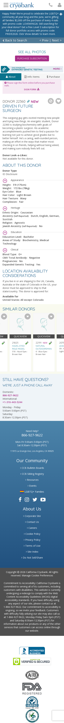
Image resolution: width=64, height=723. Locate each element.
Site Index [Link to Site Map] (32, 551)
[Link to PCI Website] (32, 715)
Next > (56, 40)
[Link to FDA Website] (32, 688)
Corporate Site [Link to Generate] (32, 516)
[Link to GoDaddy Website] (32, 661)
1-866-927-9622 (12, 606)
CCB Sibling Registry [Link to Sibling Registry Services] (32, 473)
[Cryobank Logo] (22, 4)
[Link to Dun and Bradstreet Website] (32, 701)
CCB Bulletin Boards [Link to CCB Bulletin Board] (32, 467)
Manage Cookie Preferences (37, 575)
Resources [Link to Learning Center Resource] (32, 479)
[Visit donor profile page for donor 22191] (44, 342)
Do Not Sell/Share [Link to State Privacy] (32, 557)
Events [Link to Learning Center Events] (32, 485)
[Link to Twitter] (34, 499)
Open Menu (6, 4)
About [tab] (11, 76)
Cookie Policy (32, 533)
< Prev (43, 40)
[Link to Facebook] (20, 499)
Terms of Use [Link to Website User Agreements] (32, 545)
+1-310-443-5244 (12, 402)
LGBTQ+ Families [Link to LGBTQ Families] (32, 491)
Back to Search (15, 40)
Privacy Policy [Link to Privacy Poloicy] (32, 539)
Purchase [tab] (53, 76)
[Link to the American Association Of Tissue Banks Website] (32, 674)
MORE (57, 68)
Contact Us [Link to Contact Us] (32, 522)
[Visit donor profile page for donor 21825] (20, 342)
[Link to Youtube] (43, 499)
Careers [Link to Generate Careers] (32, 527)
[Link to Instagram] (27, 499)
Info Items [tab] (32, 76)
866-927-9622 (10, 395)
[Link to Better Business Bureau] (32, 649)
